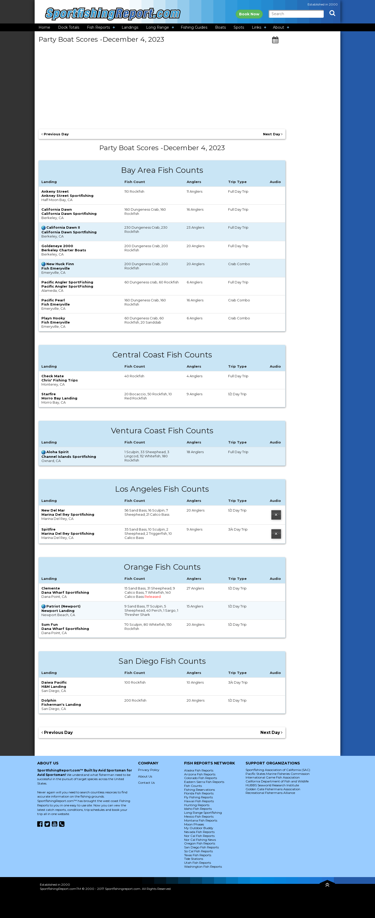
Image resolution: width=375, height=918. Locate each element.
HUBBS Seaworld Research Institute (272, 785)
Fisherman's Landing (61, 704)
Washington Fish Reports (203, 866)
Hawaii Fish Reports (199, 801)
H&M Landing (53, 686)
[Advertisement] (162, 84)
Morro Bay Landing (59, 398)
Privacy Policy (148, 770)
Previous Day (55, 134)
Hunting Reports (196, 805)
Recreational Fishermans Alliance (270, 793)
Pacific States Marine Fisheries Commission (278, 774)
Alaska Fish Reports (198, 770)
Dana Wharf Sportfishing (65, 592)
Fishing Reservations (199, 790)
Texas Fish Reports (197, 855)
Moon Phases (194, 824)
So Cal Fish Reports (198, 851)
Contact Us (146, 783)
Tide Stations (193, 859)
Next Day (273, 134)
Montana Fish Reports (200, 820)
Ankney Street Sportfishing (67, 195)
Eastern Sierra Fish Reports (204, 782)
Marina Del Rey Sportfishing (67, 514)
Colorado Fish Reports (200, 778)
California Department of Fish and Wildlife (277, 781)
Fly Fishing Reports (198, 797)
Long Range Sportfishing (203, 812)
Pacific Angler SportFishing (67, 286)
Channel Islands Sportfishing (68, 456)
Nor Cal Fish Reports (199, 836)
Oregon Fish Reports (199, 843)
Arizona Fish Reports (199, 774)
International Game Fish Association (273, 777)
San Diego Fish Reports (201, 847)
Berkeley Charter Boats (63, 250)
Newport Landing (57, 611)
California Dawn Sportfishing (69, 213)
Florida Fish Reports (199, 793)
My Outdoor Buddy (198, 828)
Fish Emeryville (55, 268)
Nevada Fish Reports (199, 832)
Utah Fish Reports (197, 863)
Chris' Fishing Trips (59, 380)
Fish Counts (193, 786)
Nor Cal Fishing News (200, 840)
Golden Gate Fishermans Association (273, 789)
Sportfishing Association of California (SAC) (278, 770)
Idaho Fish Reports (198, 809)
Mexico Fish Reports (199, 816)
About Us (145, 776)
